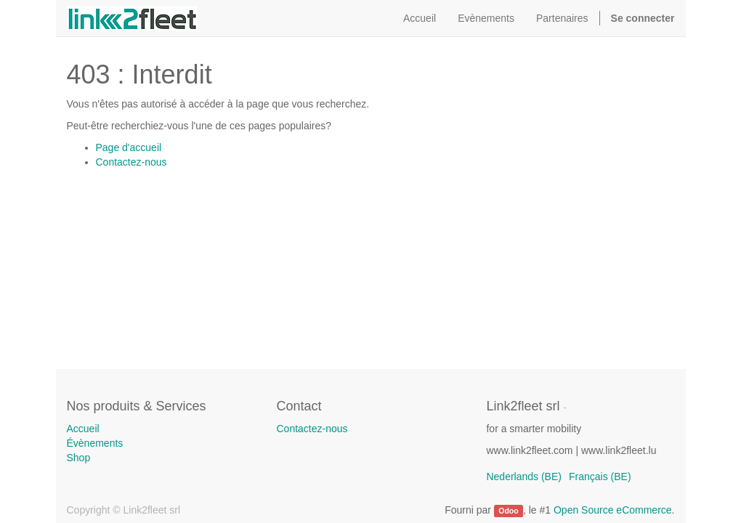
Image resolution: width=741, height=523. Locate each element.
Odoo (508, 510)
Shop (79, 457)
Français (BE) (600, 476)
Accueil (83, 428)
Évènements (95, 443)
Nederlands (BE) (524, 476)
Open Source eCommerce (613, 510)
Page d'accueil (129, 147)
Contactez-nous (131, 162)
